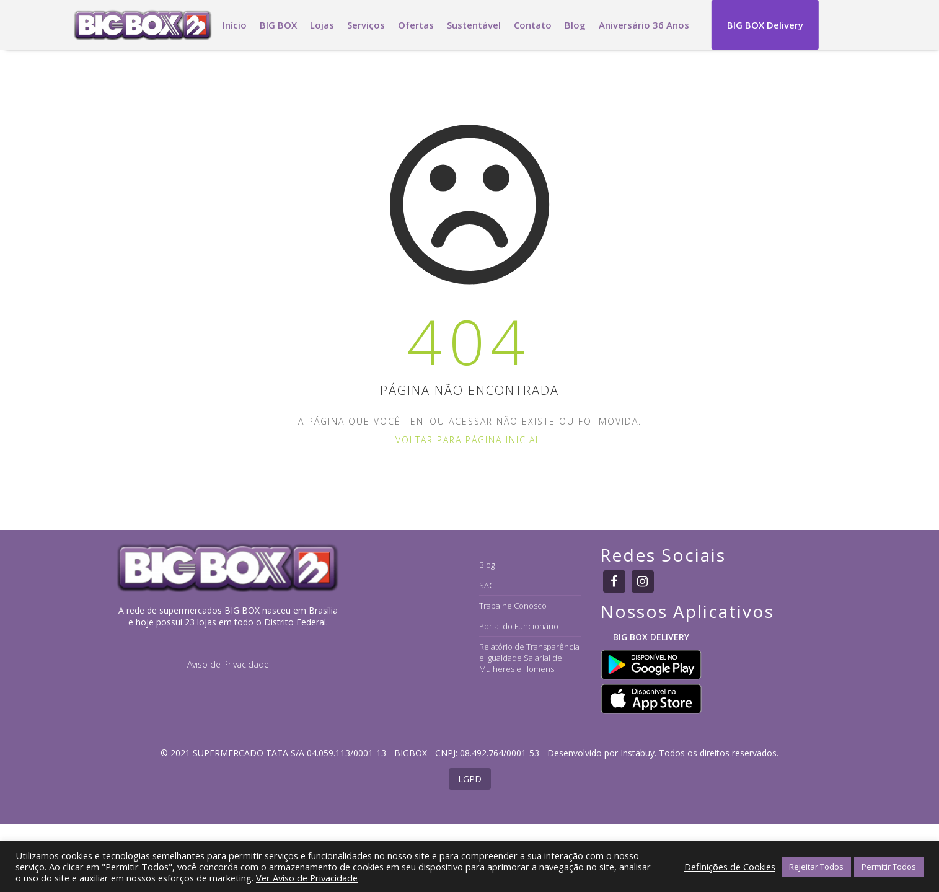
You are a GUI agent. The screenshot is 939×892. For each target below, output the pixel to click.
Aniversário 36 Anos (644, 25)
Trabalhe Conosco (513, 605)
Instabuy (637, 753)
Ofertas (416, 25)
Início (235, 25)
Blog (575, 25)
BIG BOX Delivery (765, 25)
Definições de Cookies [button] (729, 866)
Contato (533, 25)
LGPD (470, 779)
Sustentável (474, 25)
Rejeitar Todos (816, 866)
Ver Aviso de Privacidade (307, 878)
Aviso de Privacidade (228, 664)
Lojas (322, 25)
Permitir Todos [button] (889, 866)
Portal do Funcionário (518, 626)
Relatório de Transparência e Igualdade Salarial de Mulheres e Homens (529, 657)
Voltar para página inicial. (469, 440)
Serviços (366, 25)
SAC (486, 585)
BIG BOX (278, 25)
